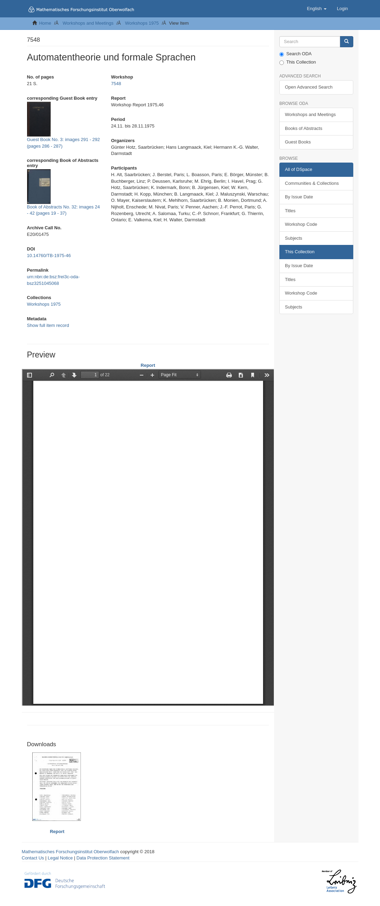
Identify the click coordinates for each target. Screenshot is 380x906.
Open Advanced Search (308, 87)
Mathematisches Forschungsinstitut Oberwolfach (70, 851)
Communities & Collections (312, 183)
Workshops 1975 (142, 23)
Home (45, 23)
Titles (290, 210)
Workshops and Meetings (88, 23)
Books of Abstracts (303, 128)
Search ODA (295, 54)
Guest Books (298, 142)
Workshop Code (301, 224)
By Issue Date (299, 196)
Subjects (293, 238)
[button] (316, 8)
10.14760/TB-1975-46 (49, 255)
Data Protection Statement (102, 857)
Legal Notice (60, 857)
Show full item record (48, 325)
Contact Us (33, 857)
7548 (116, 83)
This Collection (297, 62)
